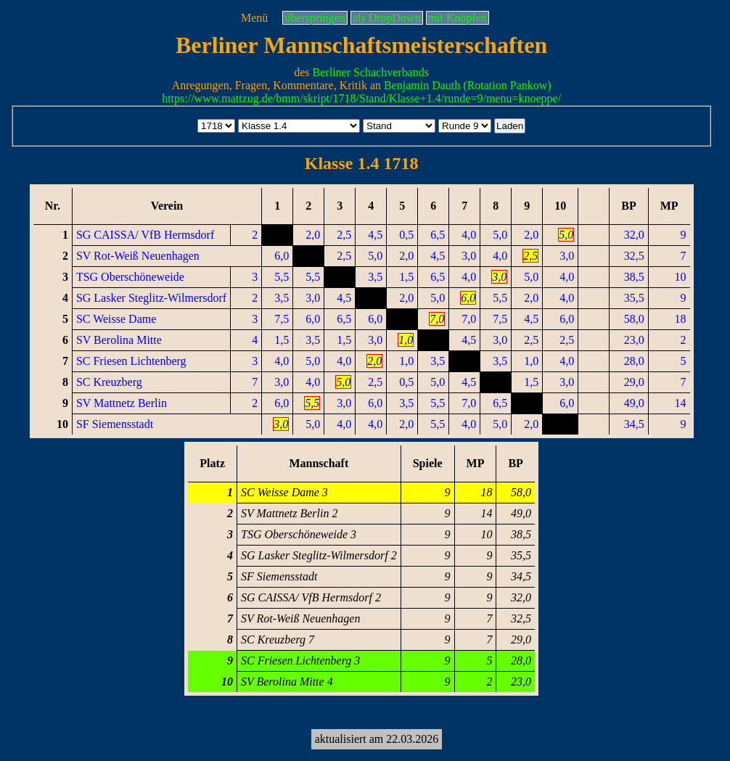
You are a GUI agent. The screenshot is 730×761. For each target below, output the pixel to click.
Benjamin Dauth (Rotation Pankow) (467, 85)
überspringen (314, 18)
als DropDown (387, 18)
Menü (254, 18)
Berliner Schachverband (369, 72)
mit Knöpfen (457, 18)
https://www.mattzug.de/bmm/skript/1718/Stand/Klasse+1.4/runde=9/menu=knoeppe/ (361, 98)
